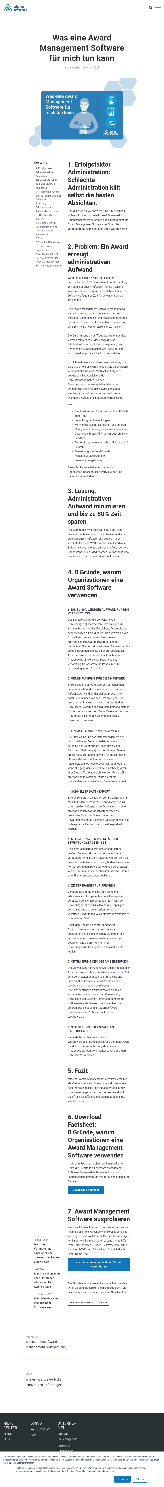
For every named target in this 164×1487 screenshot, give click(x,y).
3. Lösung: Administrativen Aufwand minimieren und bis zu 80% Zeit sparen (47, 211)
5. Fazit (39, 238)
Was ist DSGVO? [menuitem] (41, 1429)
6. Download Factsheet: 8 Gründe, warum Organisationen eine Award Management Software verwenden (48, 250)
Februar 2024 (41, 1239)
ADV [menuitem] (33, 1434)
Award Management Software (88, 1302)
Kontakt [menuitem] (7, 1433)
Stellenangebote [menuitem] (67, 1439)
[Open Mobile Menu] (158, 8)
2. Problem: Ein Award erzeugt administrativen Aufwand (49, 195)
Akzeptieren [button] (122, 1479)
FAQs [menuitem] (6, 1439)
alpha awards (72, 67)
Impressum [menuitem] (64, 1445)
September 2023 (43, 1294)
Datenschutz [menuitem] (65, 1450)
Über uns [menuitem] (63, 1433)
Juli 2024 (39, 1269)
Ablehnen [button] (140, 1479)
